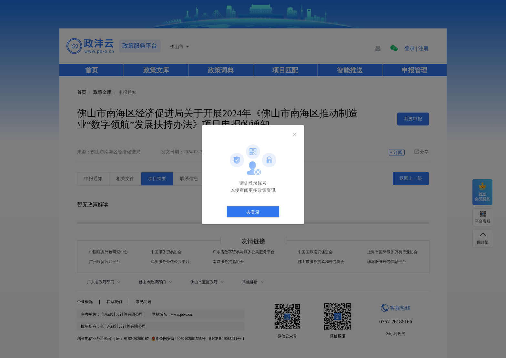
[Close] (294, 134)
